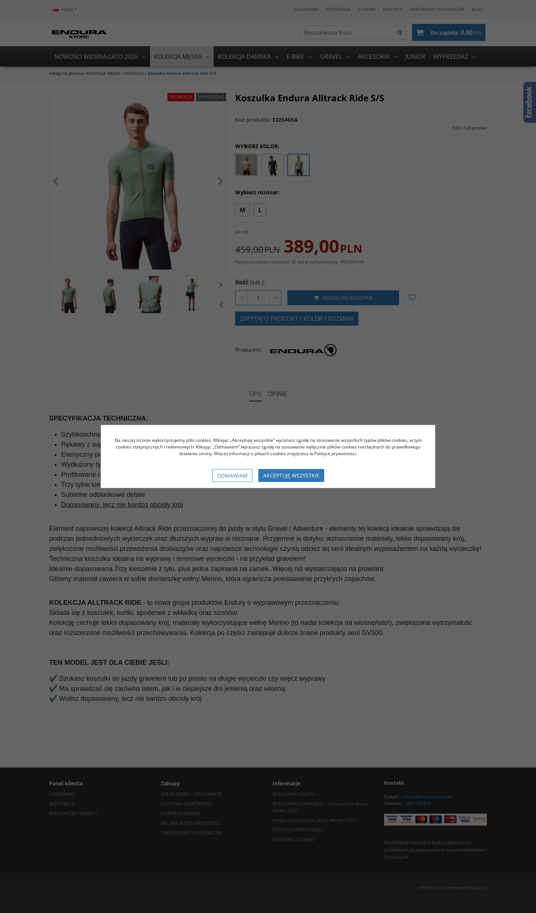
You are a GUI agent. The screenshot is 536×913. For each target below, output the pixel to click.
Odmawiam (232, 475)
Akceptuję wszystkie (291, 475)
